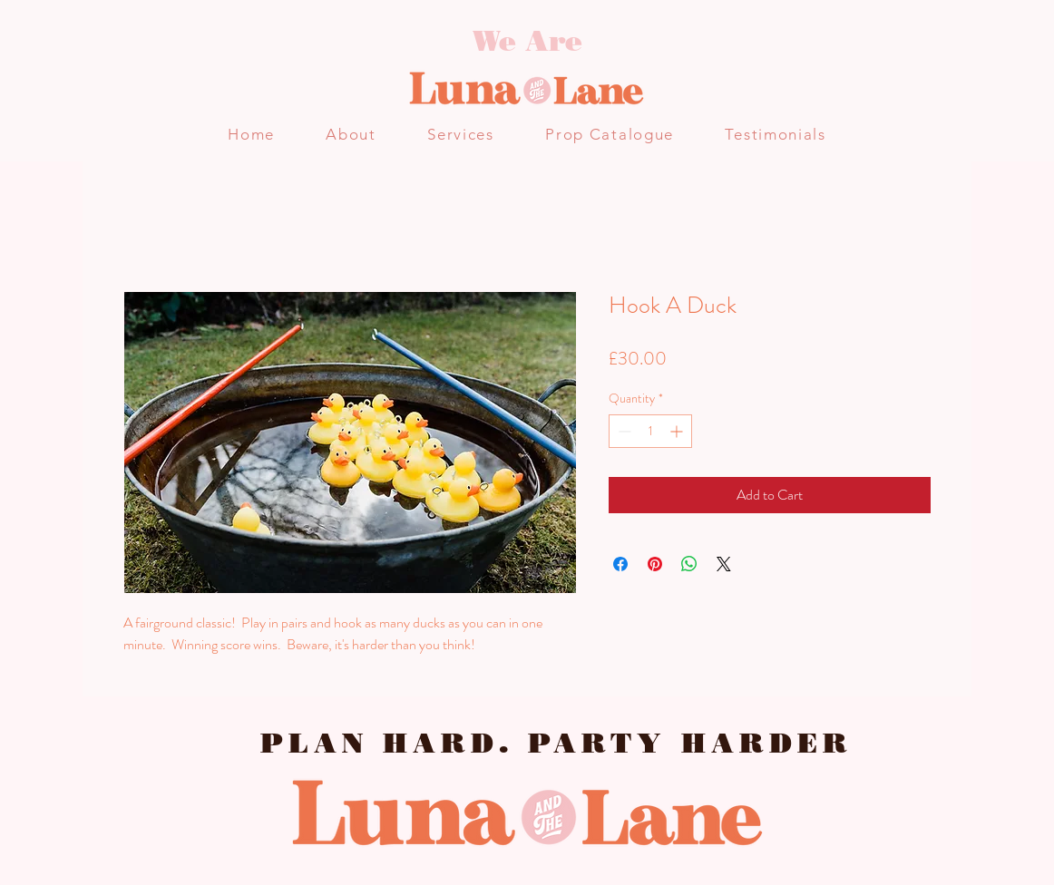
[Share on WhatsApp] (689, 564)
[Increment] (678, 431)
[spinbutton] (650, 431)
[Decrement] (622, 431)
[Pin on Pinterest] (655, 564)
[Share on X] (724, 564)
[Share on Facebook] (620, 564)
